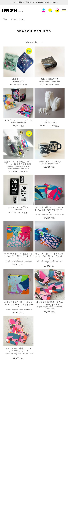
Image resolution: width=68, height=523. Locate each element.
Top (5, 19)
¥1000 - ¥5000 (18, 19)
